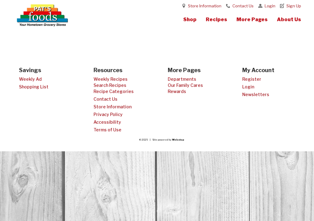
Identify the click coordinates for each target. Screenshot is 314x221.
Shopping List (33, 86)
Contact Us (243, 5)
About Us (289, 19)
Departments (182, 79)
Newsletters (255, 94)
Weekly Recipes (111, 79)
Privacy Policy (108, 114)
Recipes (216, 19)
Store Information (204, 5)
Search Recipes (110, 85)
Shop (190, 19)
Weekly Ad (30, 79)
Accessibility (107, 122)
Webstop (178, 139)
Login (270, 5)
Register (251, 79)
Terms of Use (107, 129)
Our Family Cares (185, 85)
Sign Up (293, 5)
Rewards (177, 91)
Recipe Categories (114, 91)
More (252, 19)
